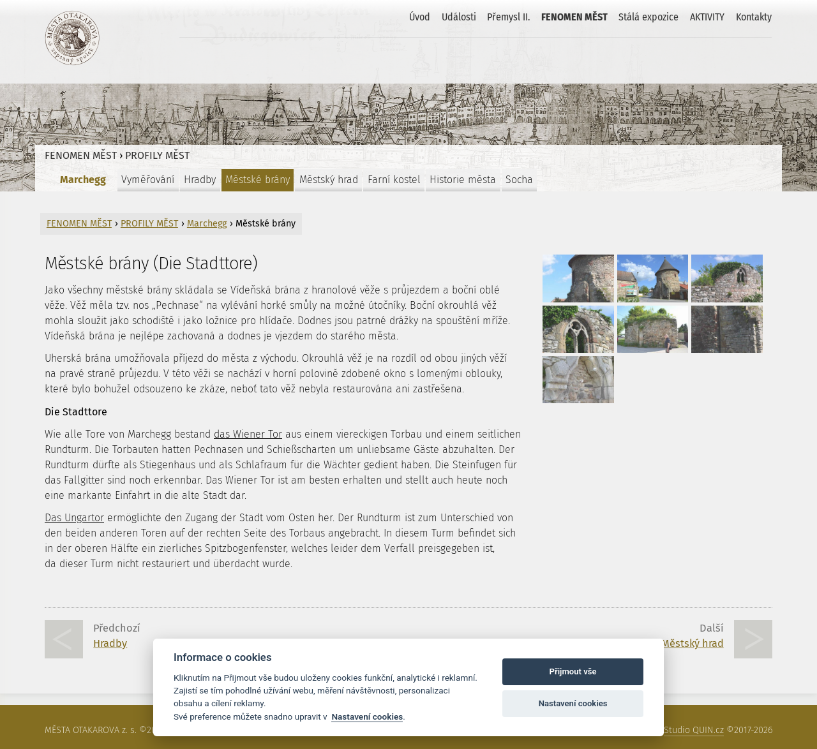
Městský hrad (328, 180)
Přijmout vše (573, 671)
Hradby (200, 180)
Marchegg (83, 180)
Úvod (419, 17)
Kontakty (754, 17)
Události (459, 17)
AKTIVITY (707, 17)
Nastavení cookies (367, 716)
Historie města (463, 180)
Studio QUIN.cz (694, 730)
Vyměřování (147, 180)
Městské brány (257, 180)
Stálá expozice (648, 17)
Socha (519, 180)
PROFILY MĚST (157, 155)
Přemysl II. (508, 17)
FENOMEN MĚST (574, 17)
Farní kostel (394, 180)
